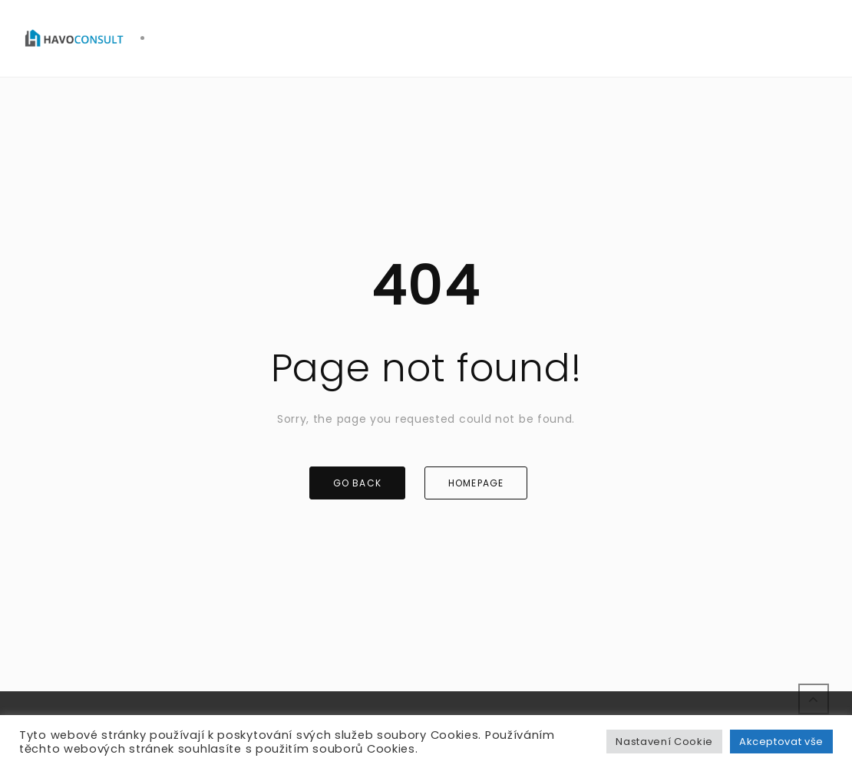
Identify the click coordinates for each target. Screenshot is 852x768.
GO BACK (357, 482)
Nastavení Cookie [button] (664, 741)
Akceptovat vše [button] (781, 741)
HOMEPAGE (476, 482)
